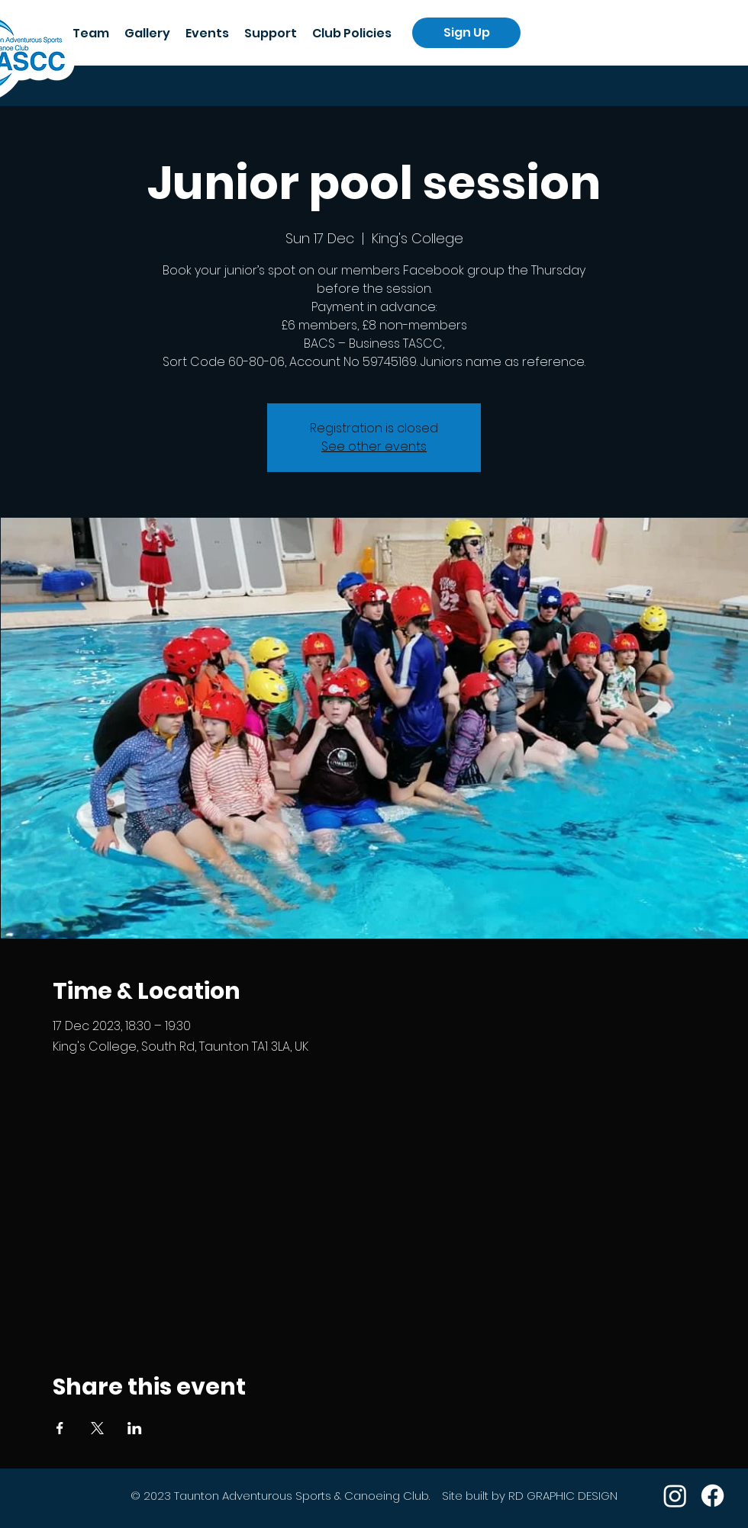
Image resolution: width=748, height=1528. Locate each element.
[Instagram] (675, 1495)
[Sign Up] (466, 33)
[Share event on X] (97, 1428)
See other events (374, 446)
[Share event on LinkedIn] (134, 1428)
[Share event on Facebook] (60, 1428)
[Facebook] (712, 1495)
